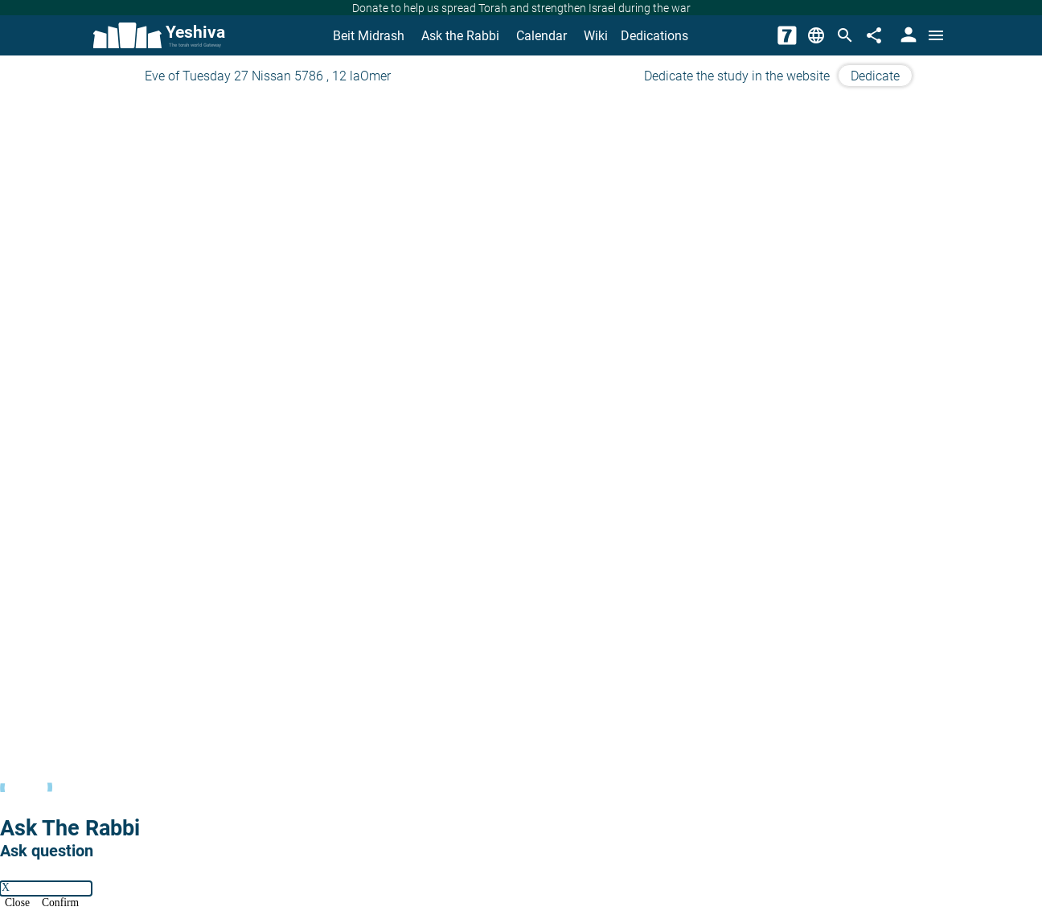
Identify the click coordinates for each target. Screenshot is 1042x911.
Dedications (654, 35)
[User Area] (907, 35)
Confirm (60, 903)
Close (17, 903)
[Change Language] (816, 35)
